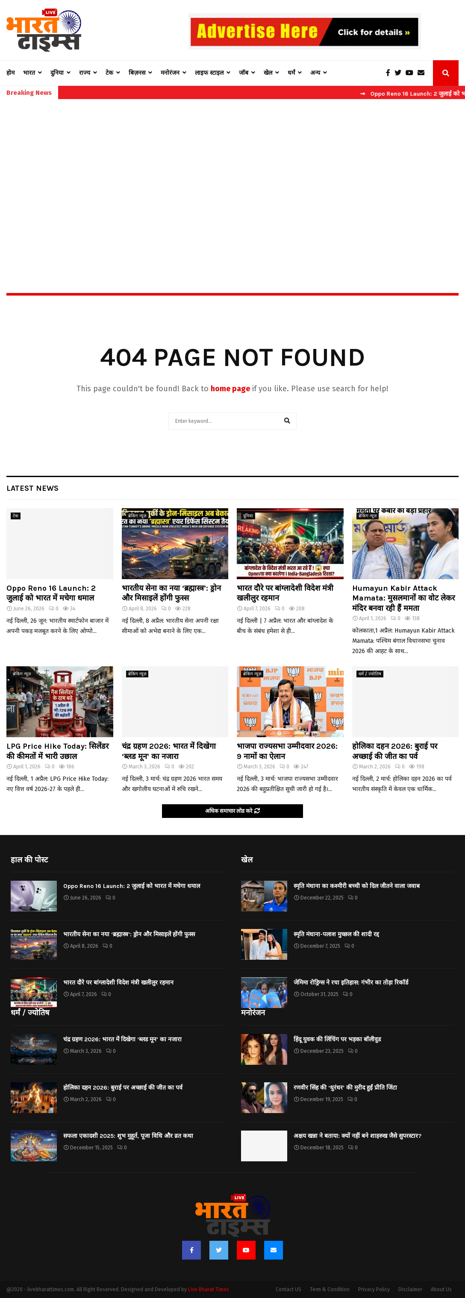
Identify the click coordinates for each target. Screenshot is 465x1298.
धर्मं (291, 72)
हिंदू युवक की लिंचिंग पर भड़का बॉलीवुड (337, 1039)
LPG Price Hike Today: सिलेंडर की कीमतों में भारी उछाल (57, 751)
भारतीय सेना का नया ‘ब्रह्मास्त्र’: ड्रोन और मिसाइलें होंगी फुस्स (171, 593)
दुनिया (57, 72)
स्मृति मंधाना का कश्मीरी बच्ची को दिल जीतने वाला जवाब (357, 886)
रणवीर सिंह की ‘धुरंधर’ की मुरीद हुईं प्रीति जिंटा (345, 1087)
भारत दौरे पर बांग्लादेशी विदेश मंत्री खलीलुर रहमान (118, 982)
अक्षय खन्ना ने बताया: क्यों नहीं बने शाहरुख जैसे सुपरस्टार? (357, 1136)
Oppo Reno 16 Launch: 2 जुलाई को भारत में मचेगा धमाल (51, 593)
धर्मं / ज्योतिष (370, 674)
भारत (29, 72)
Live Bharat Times (208, 1289)
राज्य (84, 72)
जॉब (243, 72)
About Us (441, 1289)
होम (10, 72)
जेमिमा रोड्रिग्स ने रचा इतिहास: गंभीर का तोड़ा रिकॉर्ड (351, 982)
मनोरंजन (170, 72)
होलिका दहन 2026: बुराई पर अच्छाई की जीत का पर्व (394, 751)
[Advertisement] (232, 177)
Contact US (288, 1289)
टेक (109, 72)
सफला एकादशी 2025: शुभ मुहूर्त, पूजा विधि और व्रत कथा (128, 1136)
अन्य (315, 72)
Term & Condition (330, 1289)
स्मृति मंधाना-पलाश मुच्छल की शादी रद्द (336, 934)
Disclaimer (410, 1289)
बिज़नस (137, 72)
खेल (268, 72)
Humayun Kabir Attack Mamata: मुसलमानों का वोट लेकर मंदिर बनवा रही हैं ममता (403, 598)
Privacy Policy (374, 1289)
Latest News (32, 488)
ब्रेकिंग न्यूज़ (137, 516)
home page (230, 388)
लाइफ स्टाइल (209, 72)
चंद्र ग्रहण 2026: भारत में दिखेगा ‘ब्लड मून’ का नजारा (169, 751)
